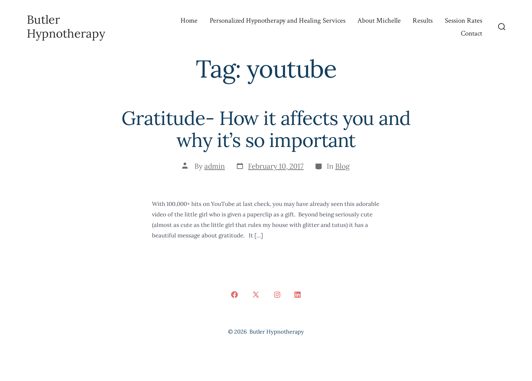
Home (188, 20)
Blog (342, 166)
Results (423, 20)
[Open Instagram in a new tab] (277, 294)
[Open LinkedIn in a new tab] (297, 294)
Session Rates (463, 20)
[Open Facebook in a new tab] (234, 294)
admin (214, 166)
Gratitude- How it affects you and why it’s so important (266, 129)
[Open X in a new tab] (255, 294)
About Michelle (379, 20)
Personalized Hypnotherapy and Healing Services (277, 20)
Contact (471, 33)
